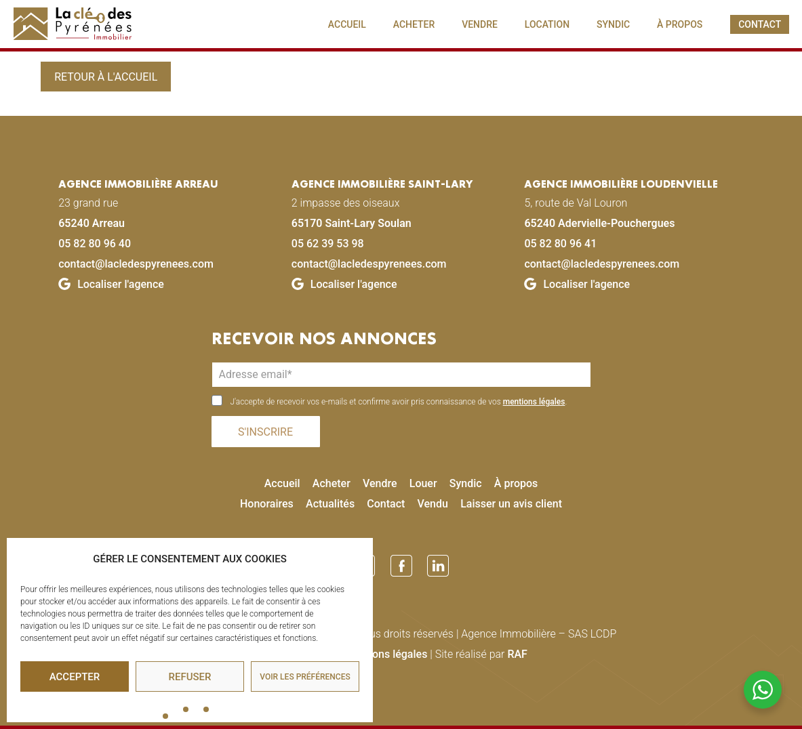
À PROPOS (679, 24)
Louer (423, 483)
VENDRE (480, 24)
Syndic (465, 483)
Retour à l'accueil (105, 76)
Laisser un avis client (511, 503)
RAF (517, 654)
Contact (386, 503)
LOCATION (547, 24)
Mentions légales (385, 654)
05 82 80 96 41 (560, 243)
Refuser (190, 677)
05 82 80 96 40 (94, 243)
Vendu (433, 503)
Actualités (330, 503)
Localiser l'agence (111, 284)
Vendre (380, 483)
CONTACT (759, 24)
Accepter (74, 677)
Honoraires (267, 503)
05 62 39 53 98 (328, 243)
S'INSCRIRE (265, 431)
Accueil (282, 483)
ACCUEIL (347, 24)
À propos (516, 483)
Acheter (331, 483)
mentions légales (534, 402)
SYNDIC (613, 24)
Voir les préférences (305, 677)
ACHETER (414, 24)
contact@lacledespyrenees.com (136, 263)
